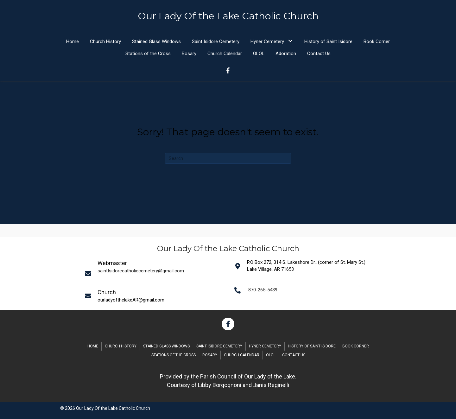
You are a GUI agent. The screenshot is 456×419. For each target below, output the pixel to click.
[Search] (228, 158)
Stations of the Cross (173, 355)
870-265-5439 (262, 290)
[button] (290, 41)
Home (92, 346)
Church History (120, 346)
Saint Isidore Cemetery (219, 346)
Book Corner (355, 346)
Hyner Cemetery (265, 346)
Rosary (209, 355)
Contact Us (293, 355)
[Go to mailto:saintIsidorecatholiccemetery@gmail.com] (155, 273)
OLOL (271, 355)
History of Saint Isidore (312, 346)
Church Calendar (241, 355)
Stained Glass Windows (166, 346)
